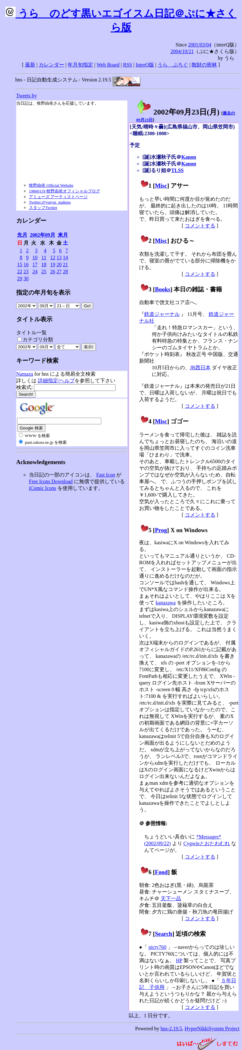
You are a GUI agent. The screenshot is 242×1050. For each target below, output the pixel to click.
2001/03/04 (199, 44)
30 (26, 278)
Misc (161, 185)
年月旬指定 (80, 64)
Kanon (188, 157)
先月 (22, 235)
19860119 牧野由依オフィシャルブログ (64, 191)
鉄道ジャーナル (162, 314)
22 (19, 271)
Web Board (108, 64)
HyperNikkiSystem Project (212, 1028)
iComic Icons (42, 488)
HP (179, 960)
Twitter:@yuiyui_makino (50, 202)
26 (52, 271)
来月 (63, 235)
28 (65, 271)
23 (26, 271)
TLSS (177, 170)
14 (65, 257)
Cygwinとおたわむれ (207, 843)
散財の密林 (204, 64)
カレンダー (51, 64)
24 (34, 271)
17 (34, 264)
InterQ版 (145, 64)
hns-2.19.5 (171, 1028)
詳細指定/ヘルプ (56, 380)
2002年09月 (42, 235)
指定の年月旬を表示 (43, 292)
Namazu (24, 374)
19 (52, 264)
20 (59, 264)
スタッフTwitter (43, 207)
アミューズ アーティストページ (58, 196)
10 (34, 257)
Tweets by (26, 95)
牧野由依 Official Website (51, 185)
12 (52, 257)
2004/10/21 (182, 51)
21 (65, 264)
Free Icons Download (51, 481)
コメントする (200, 225)
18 (43, 264)
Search (163, 933)
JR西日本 (200, 367)
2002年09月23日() (177, 112)
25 (43, 271)
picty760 (157, 947)
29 (19, 278)
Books (163, 289)
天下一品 (171, 898)
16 (26, 264)
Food (161, 872)
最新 (30, 64)
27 (59, 271)
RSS (127, 64)
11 (44, 257)
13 (59, 257)
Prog (161, 530)
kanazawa (166, 602)
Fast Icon (105, 474)
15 (19, 264)
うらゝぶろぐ (173, 64)
